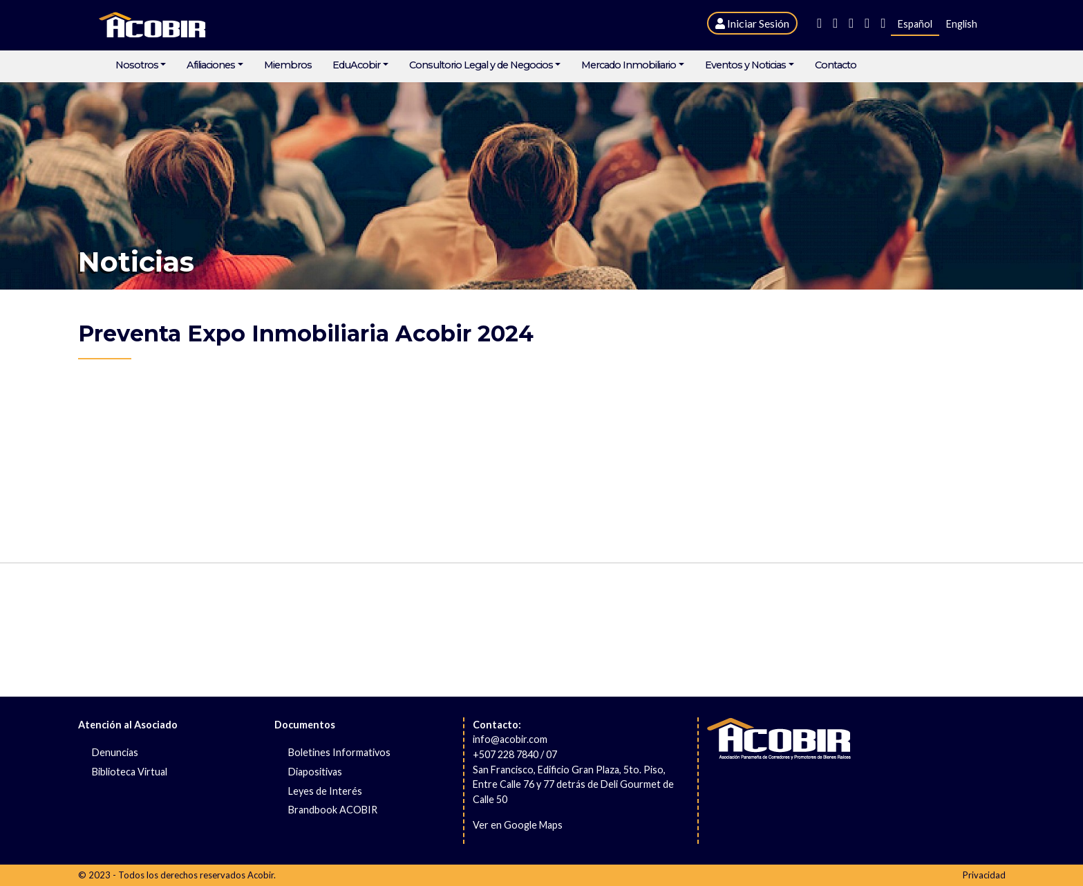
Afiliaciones (211, 65)
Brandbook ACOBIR (332, 810)
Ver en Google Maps (518, 825)
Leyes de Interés (325, 791)
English (961, 24)
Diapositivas (315, 771)
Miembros (288, 65)
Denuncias (115, 752)
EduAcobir (356, 65)
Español (915, 24)
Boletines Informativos (339, 752)
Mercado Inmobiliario (628, 65)
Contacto (835, 65)
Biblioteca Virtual (129, 771)
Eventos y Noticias (745, 65)
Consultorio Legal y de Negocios (481, 65)
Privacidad (984, 874)
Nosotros (136, 65)
